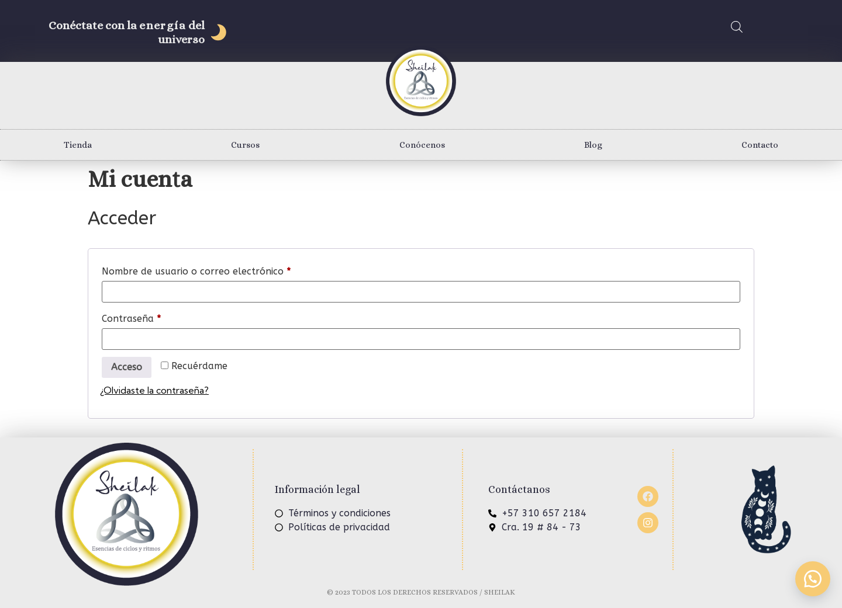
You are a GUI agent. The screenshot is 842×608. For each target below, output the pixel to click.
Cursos (245, 145)
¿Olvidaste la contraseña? (154, 390)
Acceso (126, 367)
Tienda (78, 145)
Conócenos (422, 145)
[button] (812, 578)
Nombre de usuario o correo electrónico (221, 269)
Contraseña (156, 317)
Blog (593, 145)
